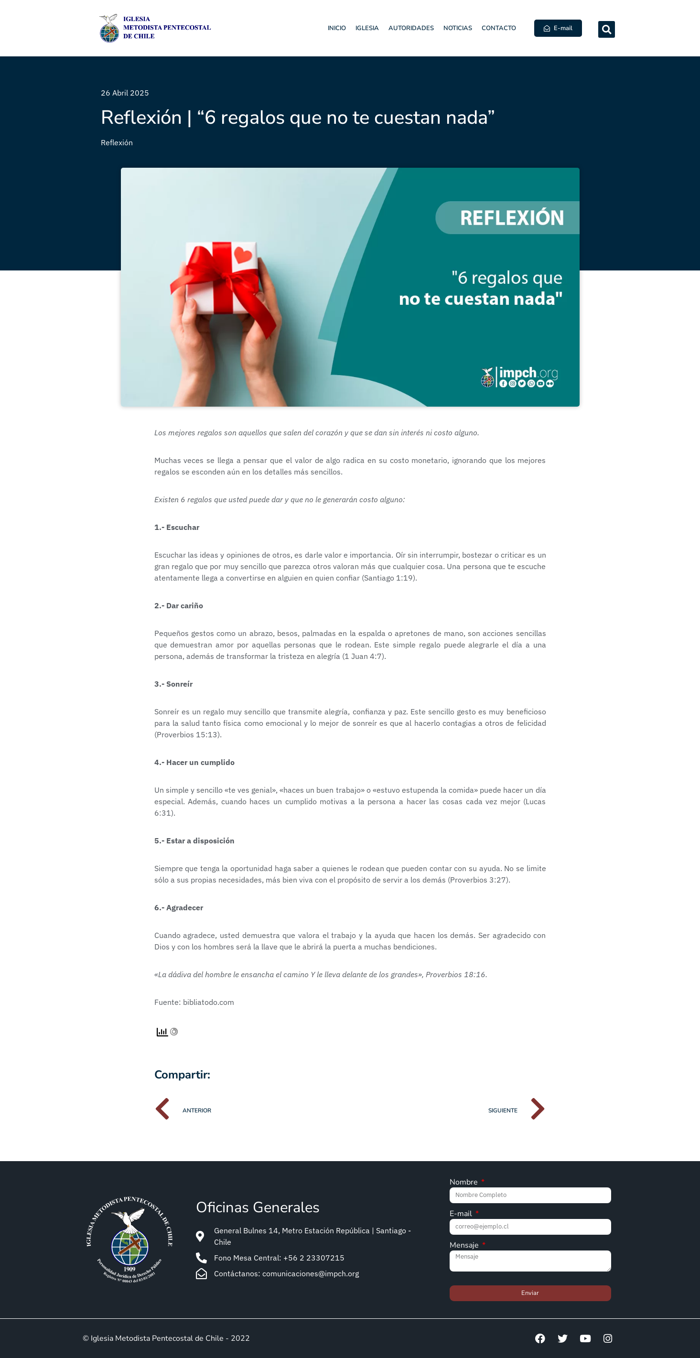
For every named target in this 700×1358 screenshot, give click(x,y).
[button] (606, 29)
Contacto (499, 28)
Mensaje (465, 1245)
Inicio (337, 28)
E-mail (462, 1214)
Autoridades (411, 28)
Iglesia (367, 28)
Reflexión (117, 142)
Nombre (465, 1182)
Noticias (457, 28)
